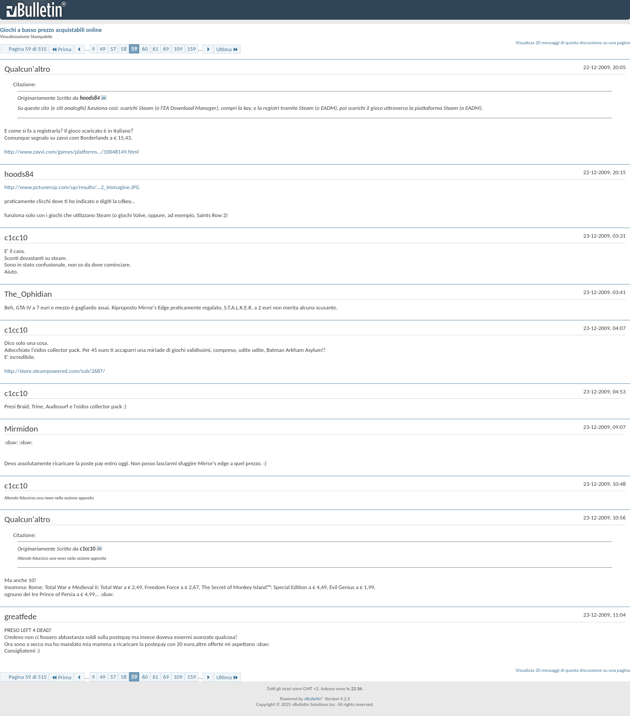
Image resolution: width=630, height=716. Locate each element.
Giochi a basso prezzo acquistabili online (51, 30)
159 (191, 49)
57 (113, 49)
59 (134, 49)
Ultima (227, 49)
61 (155, 49)
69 (166, 49)
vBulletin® (314, 699)
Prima (61, 49)
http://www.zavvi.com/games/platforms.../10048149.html (71, 151)
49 (102, 49)
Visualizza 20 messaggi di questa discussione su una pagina (573, 43)
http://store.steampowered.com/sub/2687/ (54, 371)
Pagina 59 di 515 (27, 49)
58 (123, 49)
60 (144, 49)
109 (178, 49)
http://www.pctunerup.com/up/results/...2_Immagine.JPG (72, 187)
